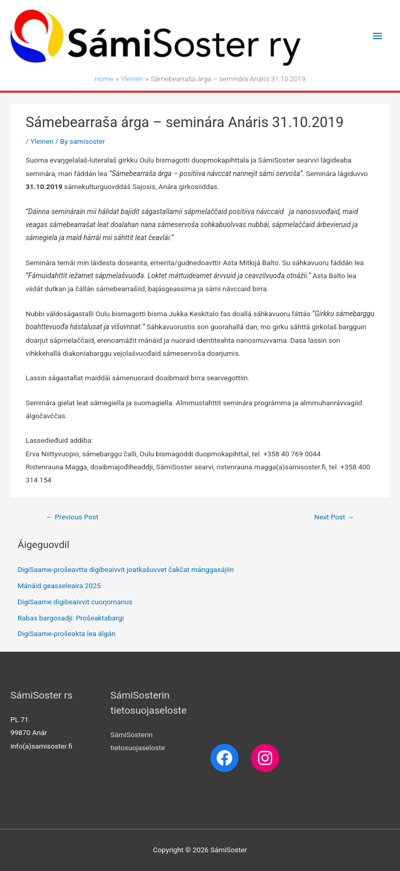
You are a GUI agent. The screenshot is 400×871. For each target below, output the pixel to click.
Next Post (334, 517)
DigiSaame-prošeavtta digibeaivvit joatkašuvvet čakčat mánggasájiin (126, 569)
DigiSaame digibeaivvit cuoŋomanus (75, 602)
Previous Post (72, 517)
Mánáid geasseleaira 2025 (59, 585)
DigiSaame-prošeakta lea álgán (67, 633)
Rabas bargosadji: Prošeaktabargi (71, 618)
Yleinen (41, 141)
